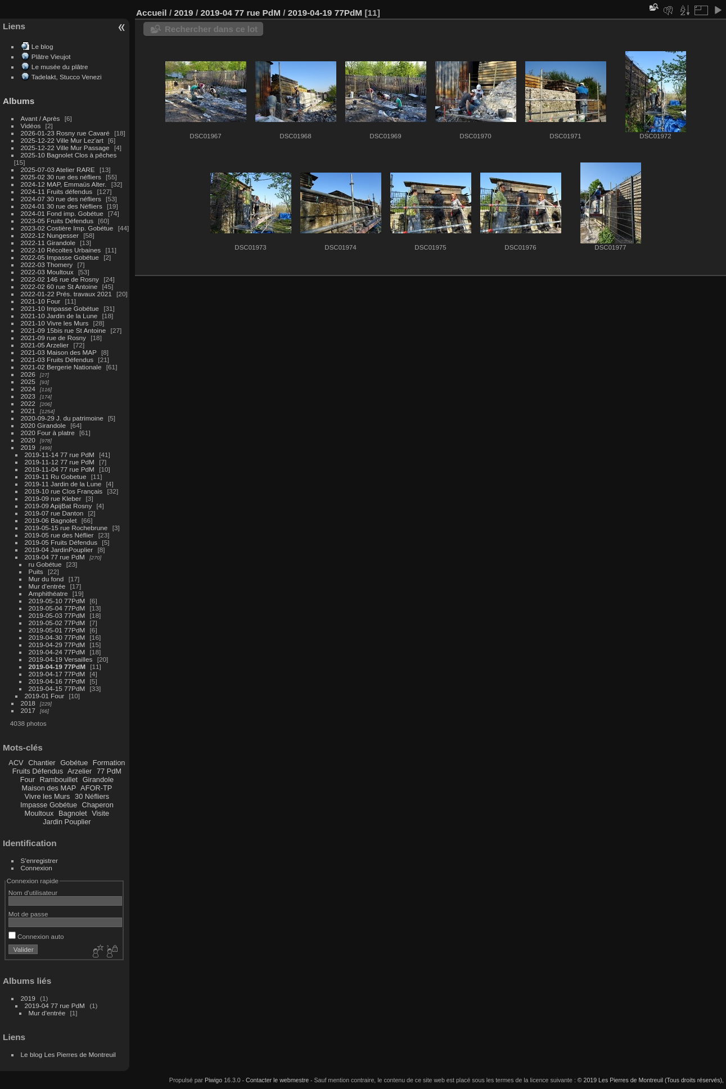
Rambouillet (59, 779)
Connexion (36, 867)
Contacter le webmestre (277, 1080)
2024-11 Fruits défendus (57, 191)
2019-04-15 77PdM (57, 688)
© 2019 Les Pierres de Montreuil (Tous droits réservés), (651, 1080)
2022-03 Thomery (47, 264)
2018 (28, 703)
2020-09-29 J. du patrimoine (62, 418)
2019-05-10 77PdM (57, 600)
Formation (109, 762)
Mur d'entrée (47, 586)
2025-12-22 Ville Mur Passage (65, 147)
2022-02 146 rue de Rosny (60, 279)
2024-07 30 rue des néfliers (61, 198)
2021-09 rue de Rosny (53, 337)
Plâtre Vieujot (51, 56)
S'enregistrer (39, 860)
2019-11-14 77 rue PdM (59, 454)
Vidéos (31, 125)
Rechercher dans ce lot (211, 29)
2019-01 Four (45, 695)
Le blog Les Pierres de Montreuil (68, 1054)
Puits (36, 571)
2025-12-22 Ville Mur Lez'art (62, 140)
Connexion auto (36, 936)
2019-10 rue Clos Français (64, 491)
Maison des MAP (49, 788)
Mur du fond (46, 578)
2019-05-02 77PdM (57, 622)
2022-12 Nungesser (50, 235)
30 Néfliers (92, 796)
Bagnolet (72, 813)
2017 (28, 710)
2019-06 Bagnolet (51, 520)
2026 (28, 374)
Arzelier (79, 771)
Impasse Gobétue (48, 805)
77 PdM (109, 771)
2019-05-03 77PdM (57, 615)
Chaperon (98, 805)
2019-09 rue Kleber (53, 498)
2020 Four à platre (48, 432)
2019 (28, 447)
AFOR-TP (96, 788)
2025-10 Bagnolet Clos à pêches (69, 155)
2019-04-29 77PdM (57, 644)
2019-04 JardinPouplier (59, 549)
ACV (15, 762)
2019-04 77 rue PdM (55, 557)
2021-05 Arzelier (45, 345)
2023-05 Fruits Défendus (57, 220)
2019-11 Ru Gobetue (56, 476)
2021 (28, 410)
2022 (28, 403)
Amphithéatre (48, 593)
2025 (28, 381)
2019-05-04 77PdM (57, 608)
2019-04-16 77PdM (57, 681)
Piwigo (213, 1080)
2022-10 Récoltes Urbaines (61, 250)
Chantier (41, 762)
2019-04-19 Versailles (61, 659)
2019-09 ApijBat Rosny (58, 505)
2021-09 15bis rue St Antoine (63, 330)
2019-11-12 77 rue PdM (59, 462)
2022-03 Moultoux (47, 271)
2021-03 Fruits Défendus (57, 359)
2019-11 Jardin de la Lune (63, 483)
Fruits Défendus (37, 771)
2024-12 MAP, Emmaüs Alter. (64, 184)
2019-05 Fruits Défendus (61, 542)
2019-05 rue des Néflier (59, 535)
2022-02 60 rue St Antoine (59, 286)
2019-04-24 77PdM (57, 652)
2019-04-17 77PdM (57, 673)
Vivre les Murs (47, 796)
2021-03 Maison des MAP (59, 352)
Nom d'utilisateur (32, 892)
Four (27, 779)
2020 (28, 440)
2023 (28, 396)
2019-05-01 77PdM (57, 630)
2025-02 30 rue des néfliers (61, 176)
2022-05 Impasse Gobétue (60, 257)
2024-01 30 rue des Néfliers (62, 206)
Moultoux (39, 813)
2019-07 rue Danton (54, 513)
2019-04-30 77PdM (57, 637)
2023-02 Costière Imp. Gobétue (67, 228)
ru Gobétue (45, 564)
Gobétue (74, 762)
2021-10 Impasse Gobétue (60, 308)
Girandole (98, 779)
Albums (18, 101)
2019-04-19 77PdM (57, 666)
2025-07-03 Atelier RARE (58, 169)
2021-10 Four (41, 301)
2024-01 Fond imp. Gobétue (62, 213)
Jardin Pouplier (67, 821)
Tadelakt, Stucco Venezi (66, 76)
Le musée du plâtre (59, 66)
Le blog (42, 46)
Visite (100, 813)
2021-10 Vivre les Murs (55, 323)
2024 (28, 388)
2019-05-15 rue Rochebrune (66, 527)
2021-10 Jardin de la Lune (59, 315)
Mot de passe (28, 914)
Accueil (151, 12)
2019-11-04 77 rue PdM (59, 469)
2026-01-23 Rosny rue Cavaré (65, 133)
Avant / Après (40, 118)
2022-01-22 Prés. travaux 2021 (66, 293)
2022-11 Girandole (48, 242)
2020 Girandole (43, 425)
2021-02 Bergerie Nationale (61, 366)
